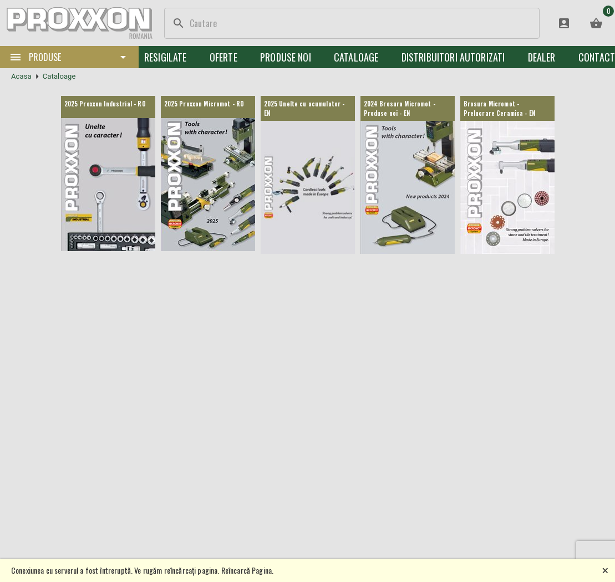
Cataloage (356, 57)
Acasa (21, 76)
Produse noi (285, 57)
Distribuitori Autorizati (453, 57)
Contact (596, 57)
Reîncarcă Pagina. (247, 570)
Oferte (223, 57)
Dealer (542, 57)
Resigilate (165, 57)
